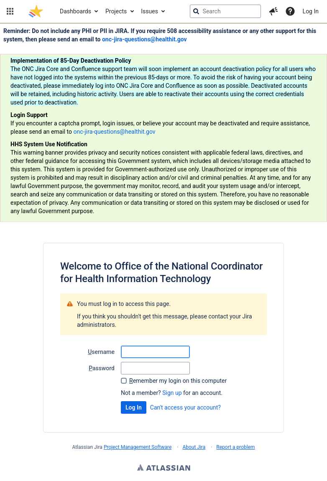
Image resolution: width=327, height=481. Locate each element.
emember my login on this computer (178, 380)
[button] (10, 11)
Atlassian (163, 468)
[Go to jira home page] (35, 11)
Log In (311, 11)
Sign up (171, 392)
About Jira (193, 447)
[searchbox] (225, 11)
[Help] (290, 11)
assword (102, 368)
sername (101, 352)
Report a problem (235, 447)
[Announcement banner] (163, 122)
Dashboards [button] (75, 11)
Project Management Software (137, 447)
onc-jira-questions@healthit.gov (144, 39)
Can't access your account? (185, 407)
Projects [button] (116, 11)
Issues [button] (149, 11)
